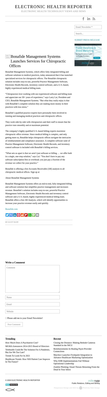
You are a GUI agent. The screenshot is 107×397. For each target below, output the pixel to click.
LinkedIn (88, 18)
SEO (74, 388)
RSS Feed (94, 18)
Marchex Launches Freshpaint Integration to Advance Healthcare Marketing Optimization (73, 356)
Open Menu (7, 18)
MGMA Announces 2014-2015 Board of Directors (27, 346)
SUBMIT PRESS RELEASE (87, 40)
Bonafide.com (11, 209)
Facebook (83, 18)
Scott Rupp (13, 222)
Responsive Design (61, 388)
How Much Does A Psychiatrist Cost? (21, 343)
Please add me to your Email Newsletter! (24, 318)
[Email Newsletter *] (88, 27)
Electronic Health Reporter (53, 6)
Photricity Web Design (91, 388)
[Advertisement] (38, 39)
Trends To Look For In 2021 (17, 356)
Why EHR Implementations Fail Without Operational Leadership (71, 362)
